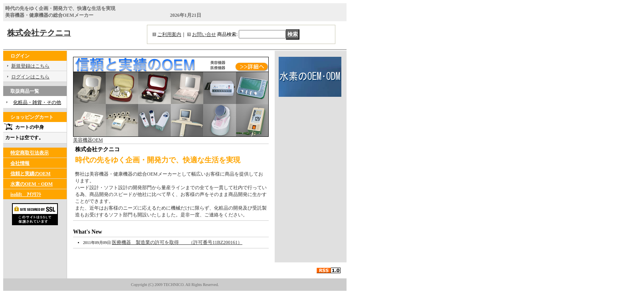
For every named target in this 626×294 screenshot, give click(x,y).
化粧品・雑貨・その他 (37, 102)
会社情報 (20, 163)
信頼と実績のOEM (30, 173)
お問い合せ (204, 34)
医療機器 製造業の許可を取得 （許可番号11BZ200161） (177, 242)
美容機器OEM (171, 137)
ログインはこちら (30, 77)
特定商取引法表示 (29, 153)
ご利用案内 (169, 34)
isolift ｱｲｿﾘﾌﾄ (25, 194)
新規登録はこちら (30, 66)
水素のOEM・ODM (31, 184)
